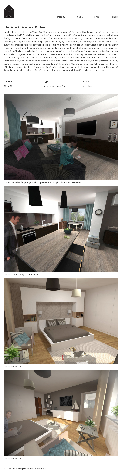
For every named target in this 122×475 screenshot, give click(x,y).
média (80, 16)
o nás (96, 16)
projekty (61, 16)
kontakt (114, 16)
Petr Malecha (40, 468)
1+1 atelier (16, 468)
